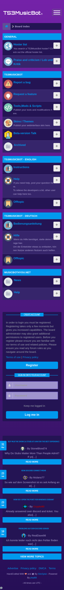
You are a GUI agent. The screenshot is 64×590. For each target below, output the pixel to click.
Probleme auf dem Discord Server (34, 528)
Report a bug (22, 82)
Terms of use (13, 357)
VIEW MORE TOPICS (32, 556)
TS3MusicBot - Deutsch (20, 215)
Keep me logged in (32, 406)
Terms (52, 568)
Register (32, 365)
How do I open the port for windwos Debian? (33, 499)
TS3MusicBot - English (20, 159)
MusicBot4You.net (17, 272)
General (10, 36)
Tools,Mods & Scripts (27, 105)
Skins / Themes (23, 121)
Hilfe (16, 235)
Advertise (13, 568)
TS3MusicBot (13, 74)
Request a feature (25, 94)
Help (16, 178)
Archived (20, 144)
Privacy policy (30, 357)
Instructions (21, 167)
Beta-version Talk (24, 133)
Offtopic (18, 201)
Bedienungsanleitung (27, 223)
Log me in (32, 414)
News (17, 280)
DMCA (42, 568)
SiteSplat (42, 574)
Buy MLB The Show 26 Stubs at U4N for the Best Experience (33, 441)
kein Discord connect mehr (33, 470)
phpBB (33, 577)
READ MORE (32, 462)
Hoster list (20, 44)
